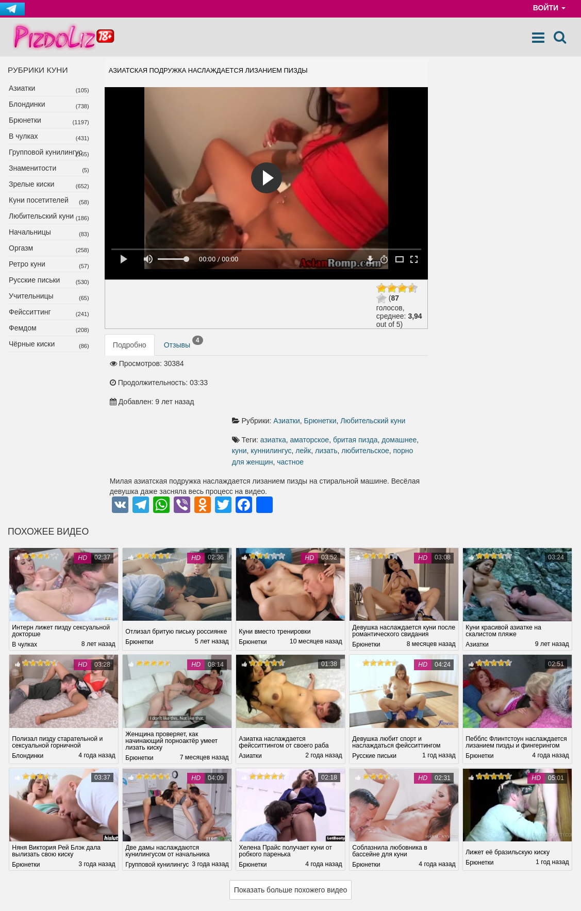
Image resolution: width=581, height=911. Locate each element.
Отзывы (183, 342)
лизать (329, 394)
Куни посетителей (39, 200)
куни (242, 394)
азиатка (276, 382)
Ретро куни (27, 264)
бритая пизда (358, 382)
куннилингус (274, 394)
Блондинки (27, 104)
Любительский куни (41, 216)
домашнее (402, 382)
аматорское (313, 382)
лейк (306, 394)
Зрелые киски (31, 184)
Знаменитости (32, 168)
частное (293, 405)
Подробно (129, 345)
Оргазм (21, 248)
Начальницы (30, 232)
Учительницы (31, 296)
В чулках (23, 136)
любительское (368, 394)
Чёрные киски (32, 344)
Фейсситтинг (30, 312)
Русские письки (34, 280)
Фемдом (23, 328)
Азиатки (22, 88)
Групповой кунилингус (45, 152)
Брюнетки (25, 120)
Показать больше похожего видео (290, 834)
